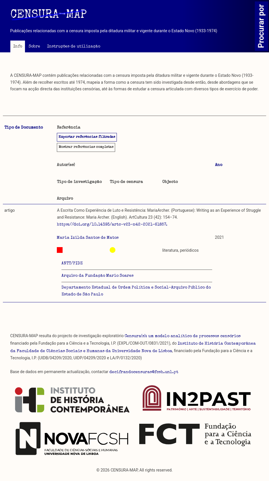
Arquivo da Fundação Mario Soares (97, 276)
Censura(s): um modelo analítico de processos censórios (183, 336)
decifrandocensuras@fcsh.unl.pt (143, 372)
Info (17, 47)
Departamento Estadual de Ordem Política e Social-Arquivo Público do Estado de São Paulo (136, 291)
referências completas (86, 147)
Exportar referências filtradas (87, 137)
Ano (218, 165)
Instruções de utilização (73, 47)
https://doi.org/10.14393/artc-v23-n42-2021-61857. (112, 225)
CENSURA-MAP (48, 15)
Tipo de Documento (23, 128)
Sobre (34, 47)
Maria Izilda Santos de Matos (88, 238)
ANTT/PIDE (72, 264)
